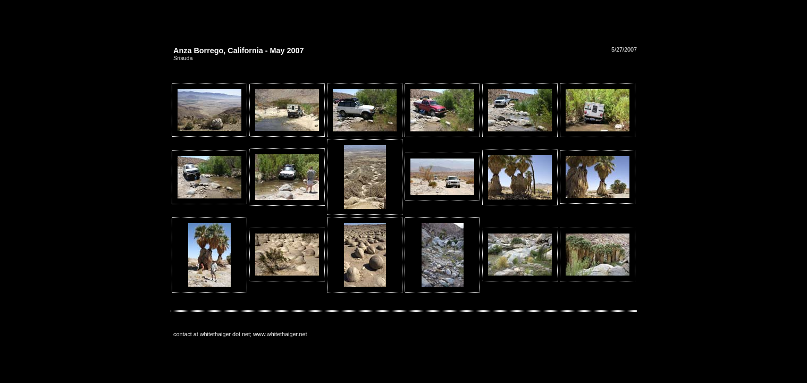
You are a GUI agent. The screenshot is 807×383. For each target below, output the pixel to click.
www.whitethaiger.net (280, 334)
